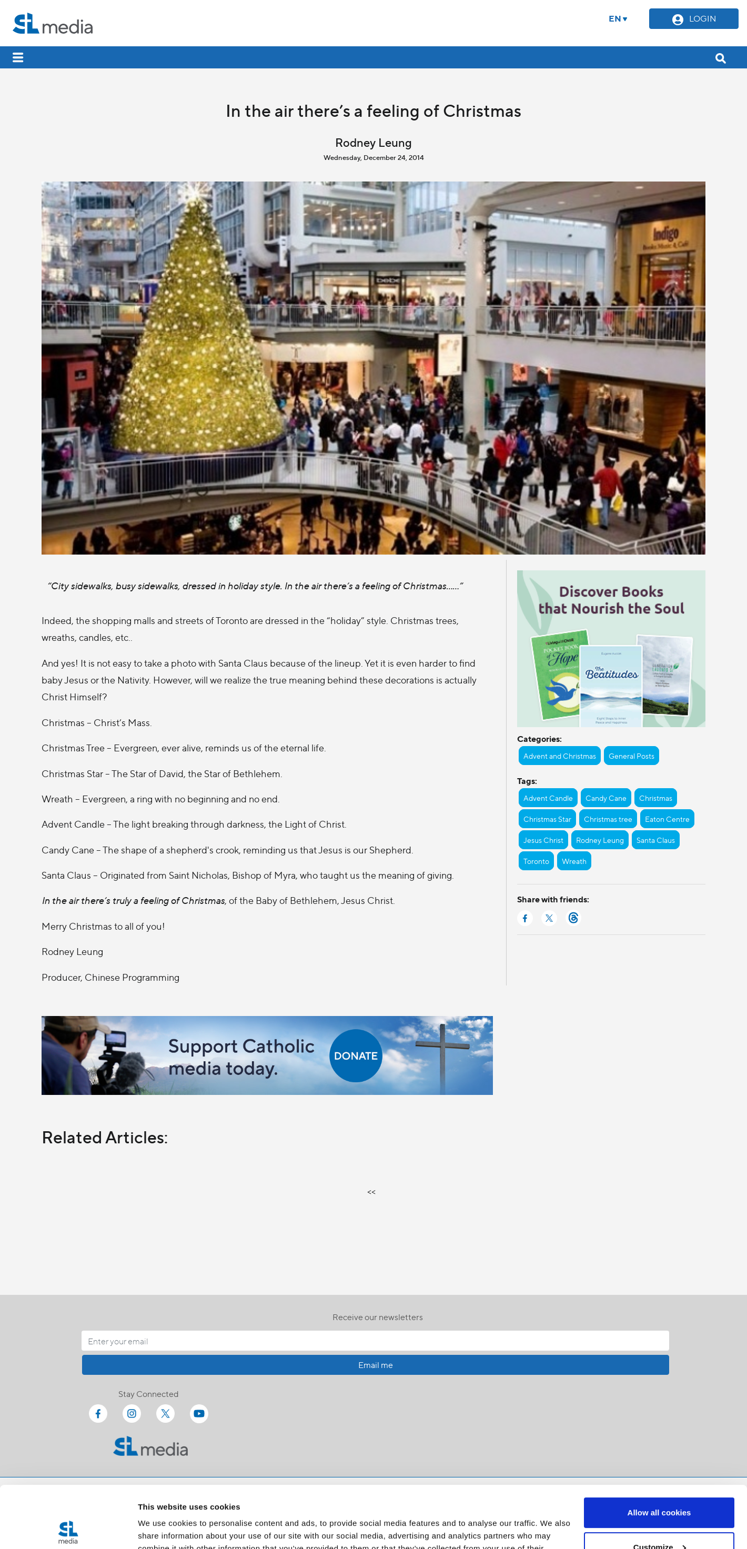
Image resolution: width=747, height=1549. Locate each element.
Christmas (655, 797)
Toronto (536, 861)
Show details (162, 1528)
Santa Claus (656, 839)
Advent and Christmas (559, 755)
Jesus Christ (543, 839)
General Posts (631, 755)
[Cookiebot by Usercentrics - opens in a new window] (68, 1528)
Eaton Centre (667, 818)
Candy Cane (606, 797)
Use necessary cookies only (659, 1519)
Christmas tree (608, 818)
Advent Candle (548, 797)
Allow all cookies (659, 1450)
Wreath (574, 861)
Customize (659, 1485)
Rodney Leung (600, 839)
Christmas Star (547, 818)
